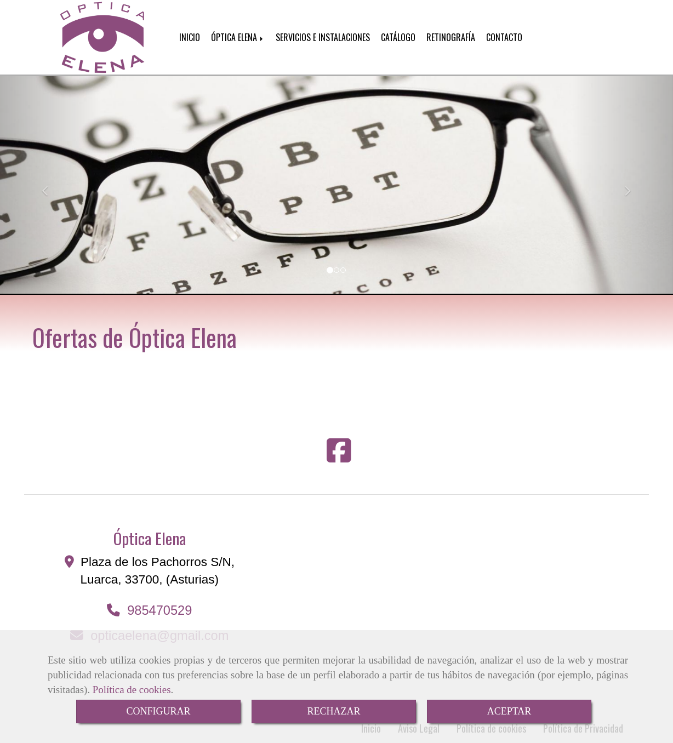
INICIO (189, 37)
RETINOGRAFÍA (450, 37)
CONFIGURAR (158, 711)
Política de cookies (132, 689)
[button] (50, 185)
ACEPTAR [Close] (509, 711)
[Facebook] (339, 458)
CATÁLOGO (398, 37)
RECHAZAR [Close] (333, 711)
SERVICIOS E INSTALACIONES (323, 37)
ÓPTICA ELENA (238, 37)
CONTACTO (504, 37)
